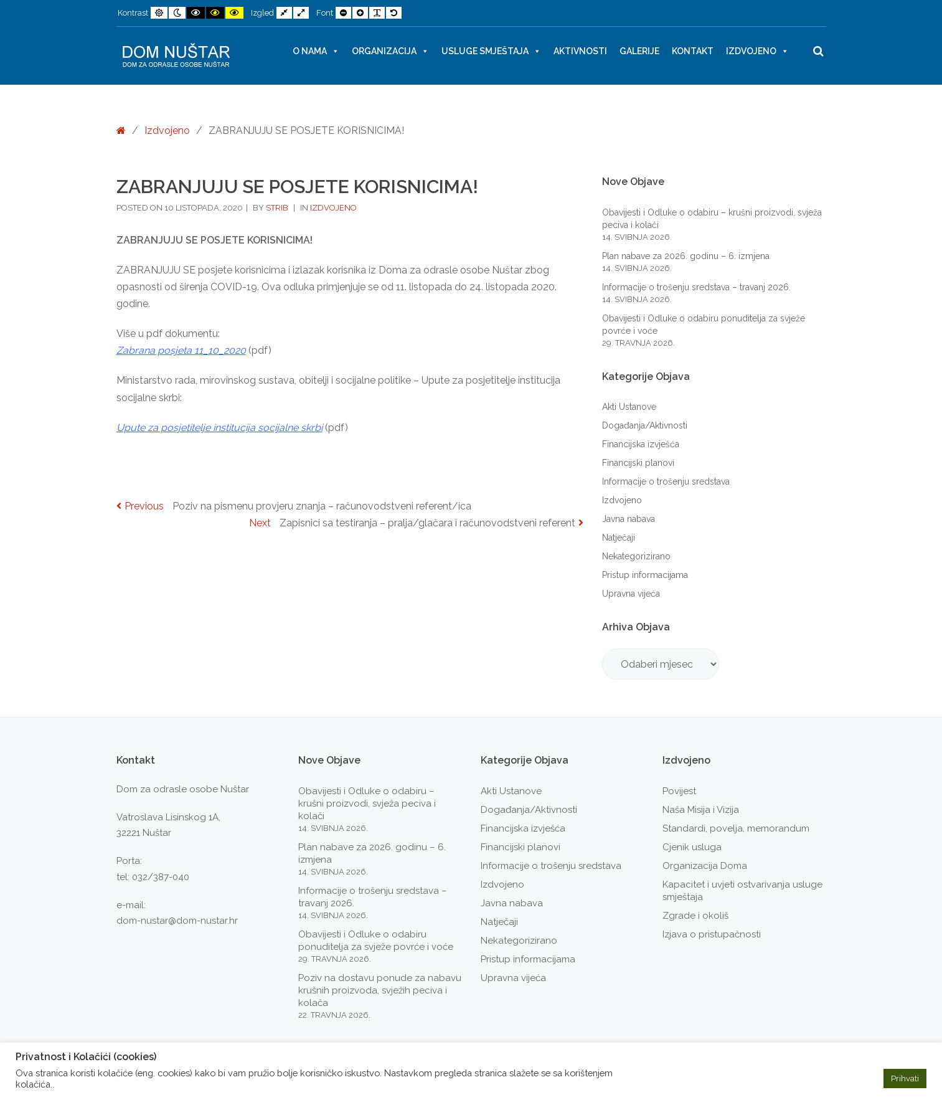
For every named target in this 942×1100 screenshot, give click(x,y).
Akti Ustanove (629, 407)
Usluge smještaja (491, 51)
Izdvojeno (757, 51)
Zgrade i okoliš (695, 915)
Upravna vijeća (631, 594)
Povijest (679, 791)
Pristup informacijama (645, 575)
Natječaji (618, 538)
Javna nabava (628, 519)
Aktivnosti (580, 51)
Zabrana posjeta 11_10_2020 (181, 350)
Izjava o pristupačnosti (711, 934)
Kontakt (693, 51)
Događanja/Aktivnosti (644, 425)
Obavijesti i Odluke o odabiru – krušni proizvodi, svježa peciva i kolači (367, 803)
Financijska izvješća (640, 444)
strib (278, 207)
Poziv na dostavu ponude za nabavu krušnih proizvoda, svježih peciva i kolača (379, 990)
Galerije (639, 51)
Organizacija (390, 51)
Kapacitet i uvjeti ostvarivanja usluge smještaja (742, 891)
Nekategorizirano (636, 556)
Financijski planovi (638, 463)
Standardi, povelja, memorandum (735, 828)
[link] (219, 428)
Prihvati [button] (905, 1078)
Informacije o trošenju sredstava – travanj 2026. (696, 287)
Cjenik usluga (692, 847)
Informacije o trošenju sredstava (666, 481)
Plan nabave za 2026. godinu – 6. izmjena (686, 256)
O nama (316, 51)
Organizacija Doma (704, 865)
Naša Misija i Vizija (700, 809)
